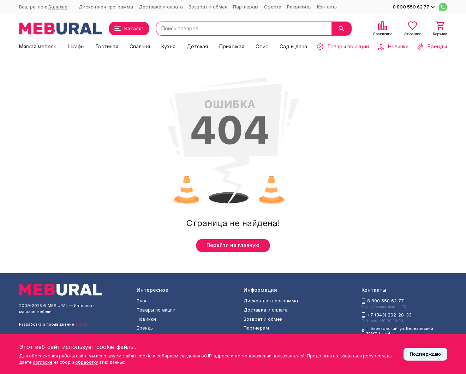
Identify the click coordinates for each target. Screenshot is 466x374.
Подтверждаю (425, 354)
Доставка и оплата (161, 7)
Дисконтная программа (106, 7)
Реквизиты (299, 7)
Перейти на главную (233, 245)
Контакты (327, 7)
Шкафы (76, 46)
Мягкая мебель (37, 46)
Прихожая (231, 46)
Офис (262, 46)
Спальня (140, 46)
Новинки (146, 319)
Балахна (57, 7)
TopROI (82, 324)
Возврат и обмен (208, 7)
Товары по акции (156, 310)
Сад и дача (293, 46)
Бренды (145, 328)
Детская (197, 46)
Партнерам (245, 7)
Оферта (272, 7)
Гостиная (107, 46)
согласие (43, 362)
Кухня (168, 46)
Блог (142, 300)
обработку (86, 362)
